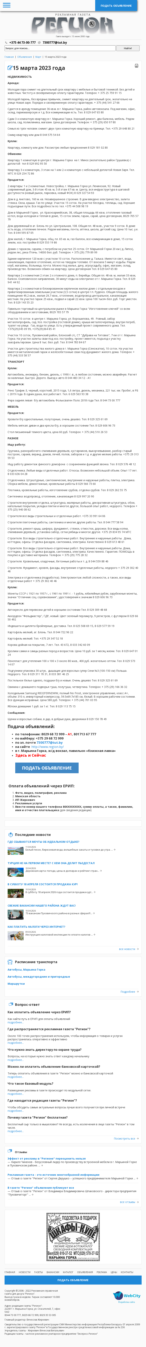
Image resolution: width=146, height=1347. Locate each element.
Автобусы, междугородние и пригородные (39, 976)
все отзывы (127, 1202)
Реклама (102, 1272)
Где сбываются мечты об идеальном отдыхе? (43, 842)
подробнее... (16, 1022)
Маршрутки (16, 983)
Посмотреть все (124, 1138)
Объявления (24, 56)
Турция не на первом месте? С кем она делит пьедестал (51, 863)
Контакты (127, 1272)
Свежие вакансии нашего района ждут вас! (42, 905)
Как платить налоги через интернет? (36, 926)
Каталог (68, 1272)
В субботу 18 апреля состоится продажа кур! (43, 884)
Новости (24, 1272)
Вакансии (53, 1272)
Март (38, 56)
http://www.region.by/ (47, 746)
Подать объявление (116, 5)
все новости (127, 949)
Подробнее (127, 991)
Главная (9, 56)
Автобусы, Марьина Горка (26, 969)
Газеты (38, 1272)
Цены (114, 1272)
